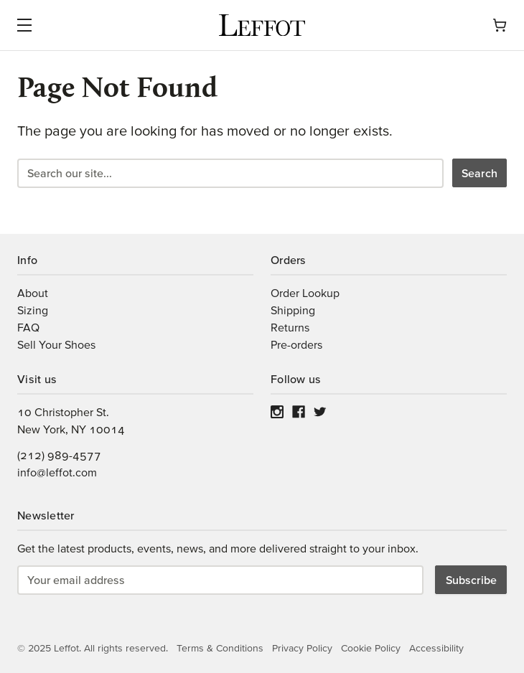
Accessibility (436, 648)
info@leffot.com (57, 472)
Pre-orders (296, 344)
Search (479, 172)
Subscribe (471, 579)
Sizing (32, 309)
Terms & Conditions (220, 648)
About (32, 292)
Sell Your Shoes (56, 344)
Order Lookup (305, 292)
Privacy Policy (302, 648)
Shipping (293, 309)
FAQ (28, 327)
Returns (290, 327)
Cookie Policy (371, 648)
